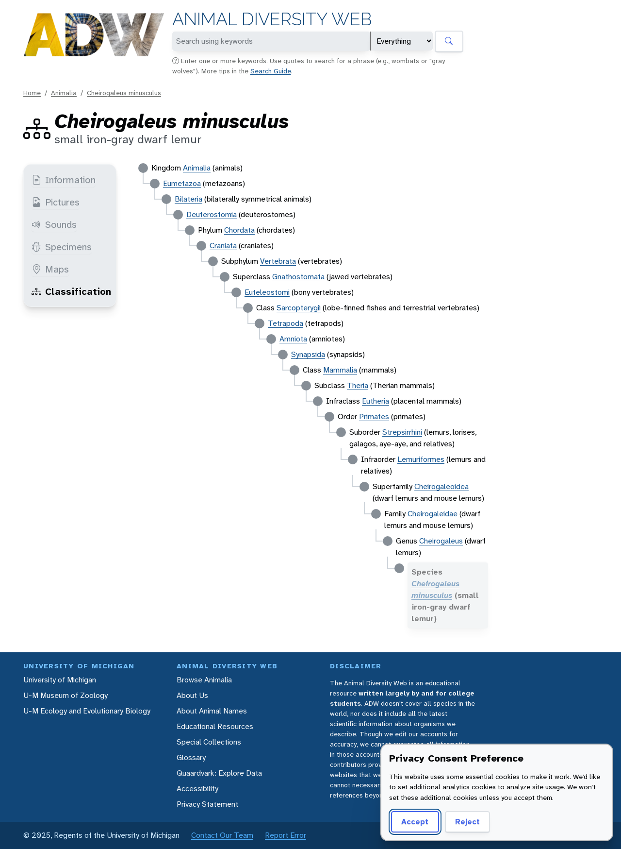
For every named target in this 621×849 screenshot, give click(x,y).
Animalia (64, 92)
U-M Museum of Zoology (65, 695)
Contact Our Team (222, 835)
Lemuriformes (420, 459)
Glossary (191, 757)
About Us (192, 695)
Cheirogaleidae (433, 514)
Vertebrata (278, 261)
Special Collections (209, 742)
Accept (414, 821)
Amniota (293, 339)
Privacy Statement (207, 804)
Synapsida (308, 354)
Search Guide (270, 71)
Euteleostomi (267, 292)
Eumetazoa (182, 183)
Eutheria (375, 401)
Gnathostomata (298, 277)
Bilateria (188, 199)
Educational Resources (215, 726)
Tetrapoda (285, 323)
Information (64, 179)
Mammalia (340, 370)
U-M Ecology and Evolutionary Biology (86, 711)
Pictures (56, 202)
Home (32, 92)
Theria (357, 385)
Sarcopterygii (299, 308)
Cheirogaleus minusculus (124, 92)
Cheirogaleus (441, 541)
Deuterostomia (211, 214)
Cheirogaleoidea (441, 486)
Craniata (223, 245)
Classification (71, 291)
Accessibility (197, 788)
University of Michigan (59, 680)
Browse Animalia (204, 680)
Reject (467, 821)
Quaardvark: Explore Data (219, 773)
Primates (374, 416)
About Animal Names (212, 711)
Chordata (239, 230)
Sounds (54, 224)
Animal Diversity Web (272, 19)
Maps (50, 269)
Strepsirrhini (402, 432)
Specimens (62, 246)
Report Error (285, 835)
